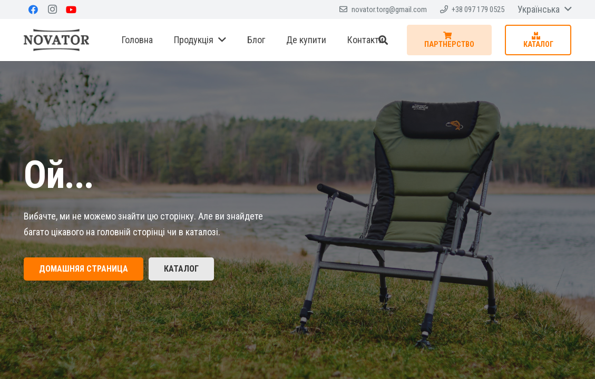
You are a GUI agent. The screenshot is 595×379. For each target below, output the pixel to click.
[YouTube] (71, 9)
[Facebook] (33, 9)
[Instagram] (52, 9)
